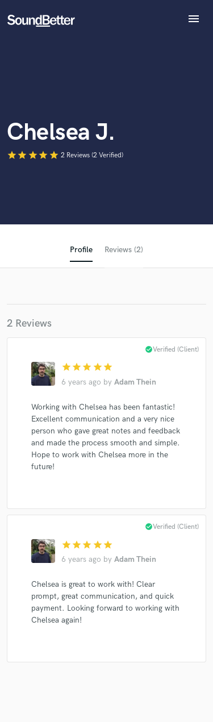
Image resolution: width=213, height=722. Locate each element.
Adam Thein (135, 382)
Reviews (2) (124, 249)
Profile (81, 249)
